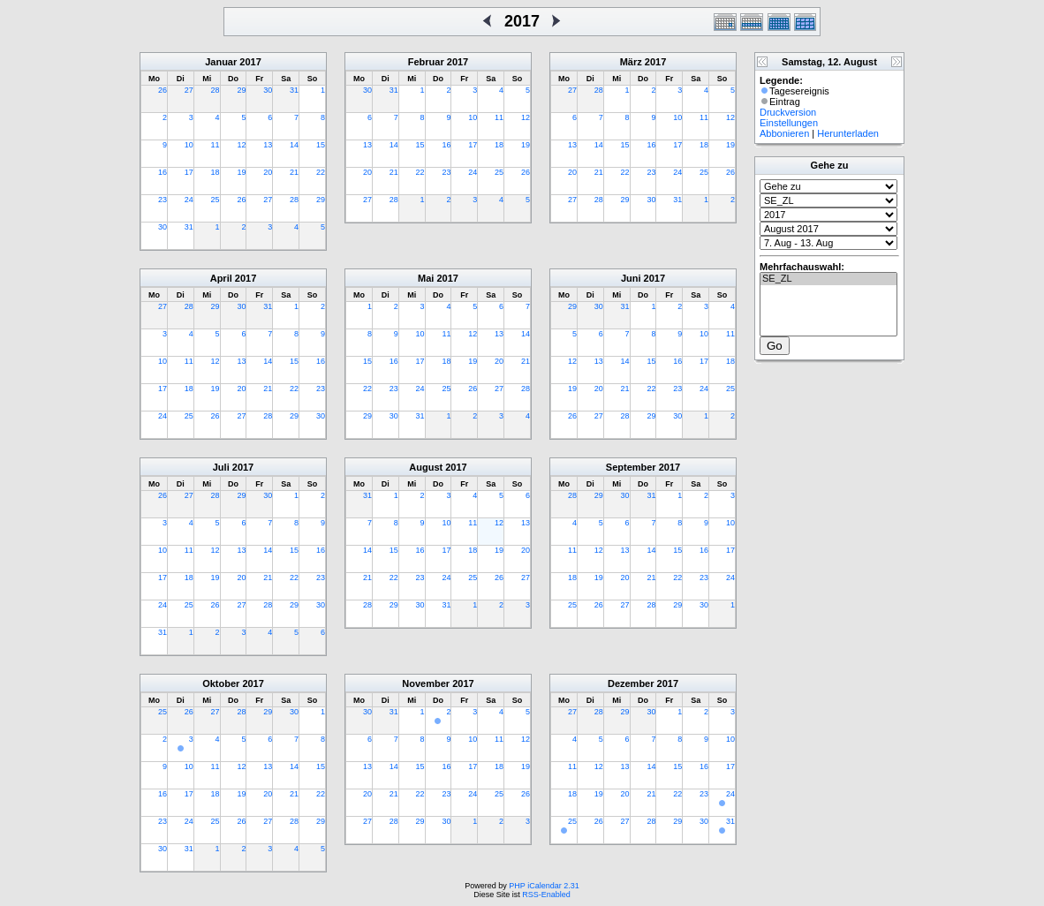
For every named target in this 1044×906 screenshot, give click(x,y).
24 (189, 199)
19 (241, 172)
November (426, 683)
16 (162, 172)
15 (320, 144)
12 (241, 144)
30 (267, 90)
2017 (250, 62)
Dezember (631, 683)
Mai (426, 278)
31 (294, 90)
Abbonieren (784, 133)
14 (294, 144)
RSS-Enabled (546, 894)
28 (215, 90)
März (631, 62)
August (426, 467)
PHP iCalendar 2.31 (544, 885)
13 (267, 144)
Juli (221, 467)
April (221, 278)
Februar (426, 62)
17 (189, 172)
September (631, 467)
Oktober (220, 683)
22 (320, 172)
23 (162, 199)
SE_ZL (828, 279)
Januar (221, 62)
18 (215, 172)
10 (189, 144)
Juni (631, 278)
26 (162, 90)
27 (189, 90)
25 (215, 199)
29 (241, 90)
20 (267, 172)
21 (294, 172)
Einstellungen (789, 122)
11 (215, 144)
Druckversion (788, 112)
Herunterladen (848, 133)
